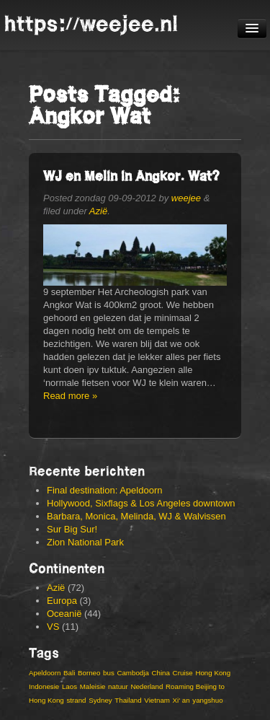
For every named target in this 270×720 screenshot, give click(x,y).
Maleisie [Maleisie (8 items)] (93, 686)
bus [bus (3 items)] (108, 673)
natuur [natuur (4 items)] (118, 686)
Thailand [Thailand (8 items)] (127, 700)
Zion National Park (85, 542)
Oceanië (64, 613)
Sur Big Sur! (72, 529)
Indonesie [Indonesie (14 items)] (44, 686)
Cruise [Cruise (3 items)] (183, 673)
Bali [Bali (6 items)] (69, 673)
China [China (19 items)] (160, 673)
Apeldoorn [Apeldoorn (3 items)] (44, 673)
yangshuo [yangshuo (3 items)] (207, 700)
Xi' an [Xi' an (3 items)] (181, 700)
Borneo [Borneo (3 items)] (89, 673)
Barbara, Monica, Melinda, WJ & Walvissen (136, 516)
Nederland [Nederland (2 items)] (146, 686)
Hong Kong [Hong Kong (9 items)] (212, 673)
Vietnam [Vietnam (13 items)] (157, 700)
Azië (98, 211)
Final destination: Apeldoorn (104, 490)
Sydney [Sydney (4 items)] (100, 700)
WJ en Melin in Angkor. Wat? (131, 175)
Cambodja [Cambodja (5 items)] (132, 673)
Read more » (70, 395)
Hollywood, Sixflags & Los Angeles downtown (141, 503)
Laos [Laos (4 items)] (69, 686)
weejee (186, 198)
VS (53, 626)
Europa (62, 600)
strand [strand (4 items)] (76, 700)
